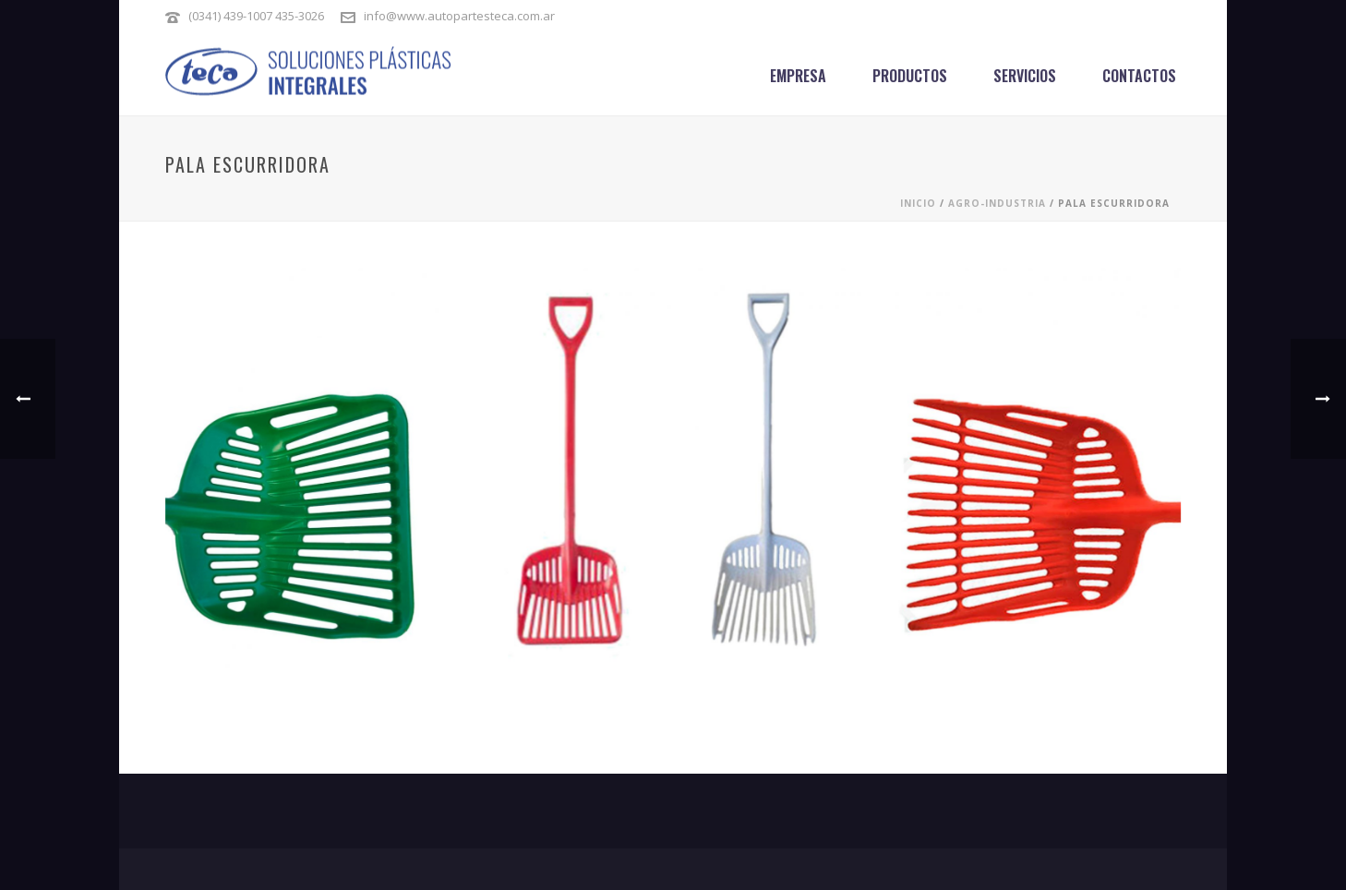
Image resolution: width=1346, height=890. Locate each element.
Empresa (798, 76)
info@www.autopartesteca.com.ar (459, 15)
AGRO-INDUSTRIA (997, 203)
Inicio (918, 203)
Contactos (1139, 76)
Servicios (1024, 76)
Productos (909, 76)
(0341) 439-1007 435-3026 (257, 15)
